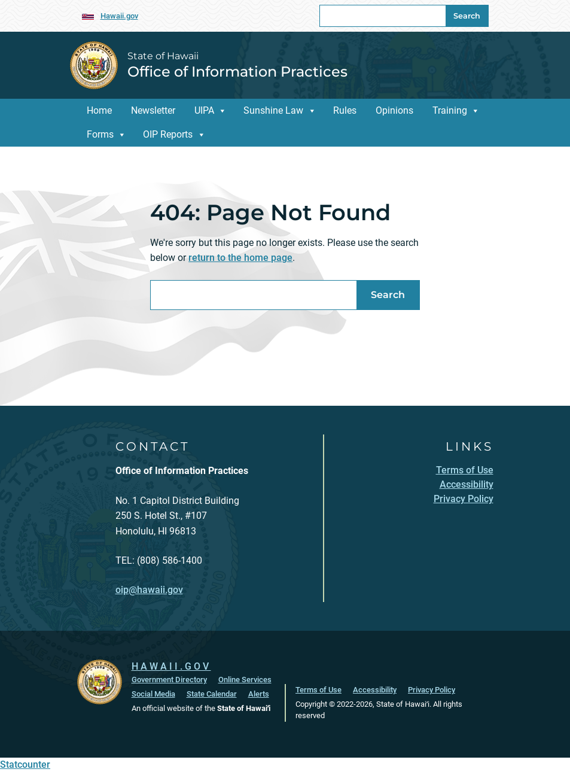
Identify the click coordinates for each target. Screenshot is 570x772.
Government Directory (169, 679)
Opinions (394, 110)
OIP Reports (168, 134)
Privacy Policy (431, 689)
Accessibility (375, 689)
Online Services (245, 679)
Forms (100, 134)
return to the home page (240, 257)
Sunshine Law (273, 110)
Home (99, 110)
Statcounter (25, 764)
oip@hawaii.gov (149, 589)
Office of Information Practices (237, 71)
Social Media (153, 693)
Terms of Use (318, 689)
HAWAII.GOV (171, 666)
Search (466, 15)
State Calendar (212, 693)
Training (449, 110)
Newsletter (153, 110)
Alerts (258, 693)
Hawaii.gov (119, 15)
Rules (344, 110)
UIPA (204, 110)
